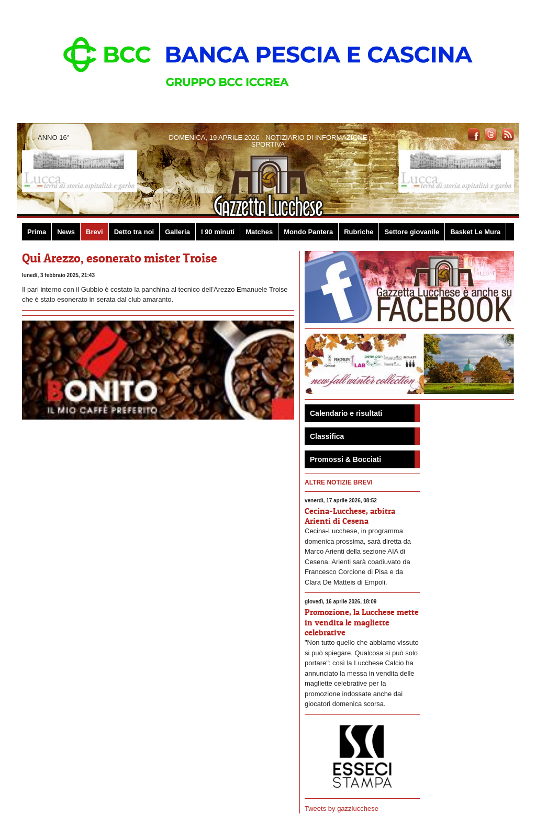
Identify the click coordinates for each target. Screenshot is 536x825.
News (66, 232)
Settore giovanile (411, 232)
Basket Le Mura (475, 232)
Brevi (94, 232)
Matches (259, 232)
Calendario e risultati (346, 413)
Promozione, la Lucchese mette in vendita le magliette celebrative (362, 622)
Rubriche (358, 232)
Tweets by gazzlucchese (341, 808)
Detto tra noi (134, 232)
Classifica (327, 436)
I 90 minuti (217, 232)
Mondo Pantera (308, 232)
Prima (36, 232)
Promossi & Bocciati (345, 459)
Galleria (177, 232)
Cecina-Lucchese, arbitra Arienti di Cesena (350, 515)
